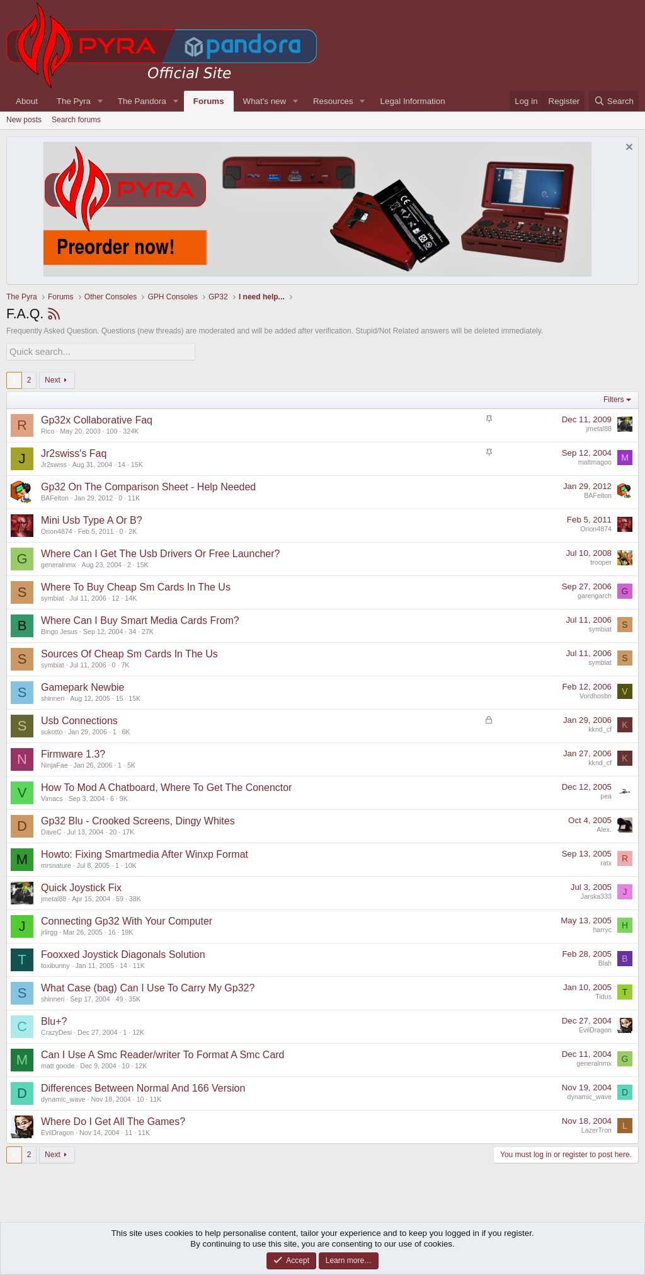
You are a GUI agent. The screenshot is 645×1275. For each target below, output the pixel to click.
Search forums (76, 119)
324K (131, 430)
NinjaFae (54, 764)
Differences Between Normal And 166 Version (143, 1087)
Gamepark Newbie (83, 686)
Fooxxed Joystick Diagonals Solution (123, 953)
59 (119, 897)
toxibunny (55, 964)
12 (116, 597)
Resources (333, 101)
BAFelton (55, 496)
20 (113, 830)
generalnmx (58, 563)
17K (128, 830)
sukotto (51, 730)
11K (134, 496)
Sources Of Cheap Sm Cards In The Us (129, 652)
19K (127, 931)
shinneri (52, 697)
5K (131, 764)
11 (128, 1131)
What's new (264, 101)
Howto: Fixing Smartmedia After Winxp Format (144, 853)
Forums (208, 101)
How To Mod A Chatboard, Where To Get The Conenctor (166, 786)
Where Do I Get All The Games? (113, 1120)
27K (148, 630)
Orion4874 (56, 530)
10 (126, 1064)
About (27, 101)
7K (125, 663)
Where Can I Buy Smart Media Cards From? (140, 619)
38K (135, 897)
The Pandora (142, 101)
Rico (47, 430)
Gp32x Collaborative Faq (96, 418)
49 (119, 997)
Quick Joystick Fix (81, 886)
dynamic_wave (63, 1098)
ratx (606, 862)
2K (132, 530)
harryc (602, 929)
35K (134, 997)
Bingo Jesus (59, 630)
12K (138, 1031)
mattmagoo (595, 461)
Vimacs (52, 797)
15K (137, 463)
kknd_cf (600, 728)
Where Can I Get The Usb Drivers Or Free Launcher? (160, 552)
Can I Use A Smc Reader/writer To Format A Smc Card (163, 1053)
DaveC (51, 830)
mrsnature (56, 864)
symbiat (52, 597)
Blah (605, 962)
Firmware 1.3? (73, 752)
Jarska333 (596, 895)
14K (131, 597)
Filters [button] (613, 399)
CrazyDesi (56, 1031)
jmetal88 (599, 428)
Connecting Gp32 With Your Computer (126, 919)
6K (126, 730)
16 (112, 931)
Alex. (604, 829)
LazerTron (596, 1129)
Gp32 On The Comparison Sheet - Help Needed (148, 485)
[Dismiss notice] (627, 148)
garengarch (595, 595)
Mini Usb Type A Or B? (91, 519)
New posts (24, 119)
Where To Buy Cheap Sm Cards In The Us (136, 585)
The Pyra (74, 101)
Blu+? (54, 1020)
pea (606, 795)
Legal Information (412, 101)
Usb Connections (79, 719)
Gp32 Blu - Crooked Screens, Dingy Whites (138, 819)
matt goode (57, 1064)
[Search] (614, 101)
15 (119, 697)
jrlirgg (49, 931)
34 (132, 630)
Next (52, 378)
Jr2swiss (54, 463)
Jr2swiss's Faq (73, 452)
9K (124, 797)
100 (112, 430)
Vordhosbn (595, 695)
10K (131, 864)
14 (121, 463)
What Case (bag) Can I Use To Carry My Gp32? (147, 986)
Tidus (603, 996)
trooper (601, 561)
